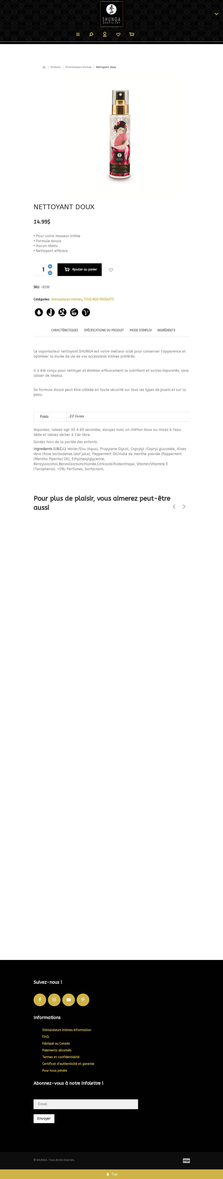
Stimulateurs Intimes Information (66, 1030)
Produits (56, 67)
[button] (50, 266)
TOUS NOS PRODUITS (99, 299)
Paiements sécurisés (56, 1050)
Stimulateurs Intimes (78, 67)
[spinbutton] (43, 269)
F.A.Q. (45, 1037)
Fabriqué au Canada (56, 1043)
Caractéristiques (64, 330)
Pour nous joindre (54, 1071)
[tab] (65, 332)
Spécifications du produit (104, 330)
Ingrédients (166, 330)
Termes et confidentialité (60, 1057)
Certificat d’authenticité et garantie (68, 1064)
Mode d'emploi (141, 330)
